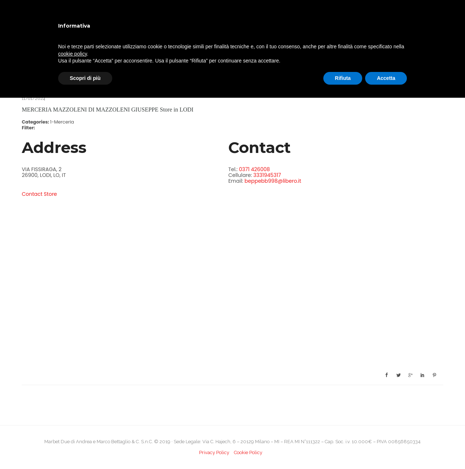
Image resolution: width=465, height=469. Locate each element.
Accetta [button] (386, 78)
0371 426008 (254, 169)
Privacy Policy (214, 452)
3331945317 (267, 175)
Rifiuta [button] (343, 78)
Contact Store (39, 194)
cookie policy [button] (72, 54)
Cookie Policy (248, 452)
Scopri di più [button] (85, 78)
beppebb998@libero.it (272, 181)
